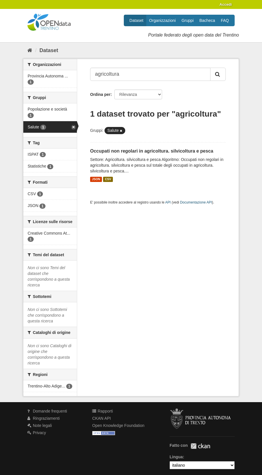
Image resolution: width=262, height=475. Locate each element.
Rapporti (102, 411)
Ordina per (100, 94)
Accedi (225, 4)
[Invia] (218, 74)
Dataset (136, 20)
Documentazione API (196, 202)
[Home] (29, 50)
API (168, 202)
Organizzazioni (162, 20)
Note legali (39, 425)
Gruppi (187, 20)
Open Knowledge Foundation (118, 425)
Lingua (176, 457)
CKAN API (101, 418)
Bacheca (207, 20)
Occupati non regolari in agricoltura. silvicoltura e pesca (151, 151)
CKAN (200, 446)
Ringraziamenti (43, 418)
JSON (96, 179)
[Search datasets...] (150, 74)
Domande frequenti (47, 411)
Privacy (36, 432)
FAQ (225, 20)
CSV (108, 179)
